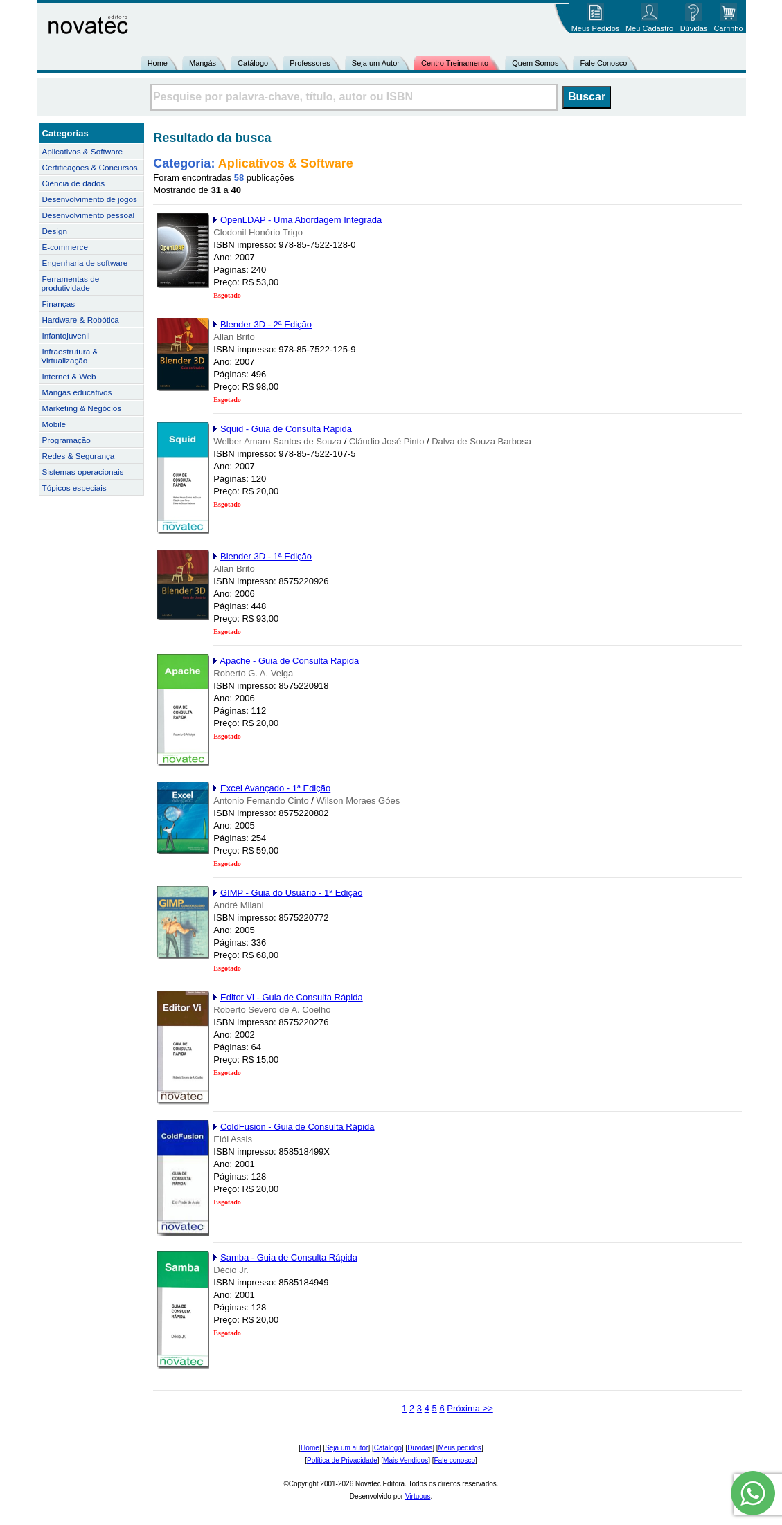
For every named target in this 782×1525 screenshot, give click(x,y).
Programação (66, 439)
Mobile (54, 423)
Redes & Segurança (78, 455)
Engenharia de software (85, 262)
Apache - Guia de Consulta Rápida (289, 661)
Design (54, 230)
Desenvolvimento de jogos (89, 199)
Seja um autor (346, 1448)
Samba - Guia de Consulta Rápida (288, 1257)
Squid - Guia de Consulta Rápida (286, 429)
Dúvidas (419, 1448)
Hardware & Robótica (80, 319)
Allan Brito (233, 337)
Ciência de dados (73, 183)
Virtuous (418, 1496)
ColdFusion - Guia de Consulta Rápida (297, 1126)
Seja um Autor (376, 63)
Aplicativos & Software (82, 151)
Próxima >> (469, 1408)
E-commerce (65, 246)
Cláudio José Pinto (386, 441)
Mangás (202, 63)
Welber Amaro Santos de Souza (277, 441)
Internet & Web (69, 376)
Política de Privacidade (342, 1460)
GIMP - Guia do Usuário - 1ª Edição (291, 892)
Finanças (58, 303)
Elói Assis (232, 1139)
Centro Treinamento (454, 63)
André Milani (238, 905)
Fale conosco (454, 1460)
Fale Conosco (603, 63)
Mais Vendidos (405, 1460)
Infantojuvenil (66, 335)
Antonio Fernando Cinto (260, 800)
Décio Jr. (231, 1270)
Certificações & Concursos (90, 167)
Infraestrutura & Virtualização (70, 356)
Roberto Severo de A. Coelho (271, 1009)
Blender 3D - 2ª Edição (266, 324)
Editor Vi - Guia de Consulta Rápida (291, 997)
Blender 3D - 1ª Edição (266, 556)
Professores (310, 63)
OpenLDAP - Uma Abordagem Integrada (301, 220)
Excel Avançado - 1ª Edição (275, 788)
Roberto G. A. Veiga (253, 673)
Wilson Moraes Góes (358, 800)
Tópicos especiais (74, 487)
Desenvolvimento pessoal (88, 214)
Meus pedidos (459, 1448)
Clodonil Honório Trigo (258, 232)
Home (158, 63)
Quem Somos (535, 63)
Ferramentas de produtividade (71, 283)
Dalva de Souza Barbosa (481, 441)
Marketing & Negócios (82, 408)
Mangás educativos (77, 392)
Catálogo (253, 63)
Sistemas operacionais (83, 471)
